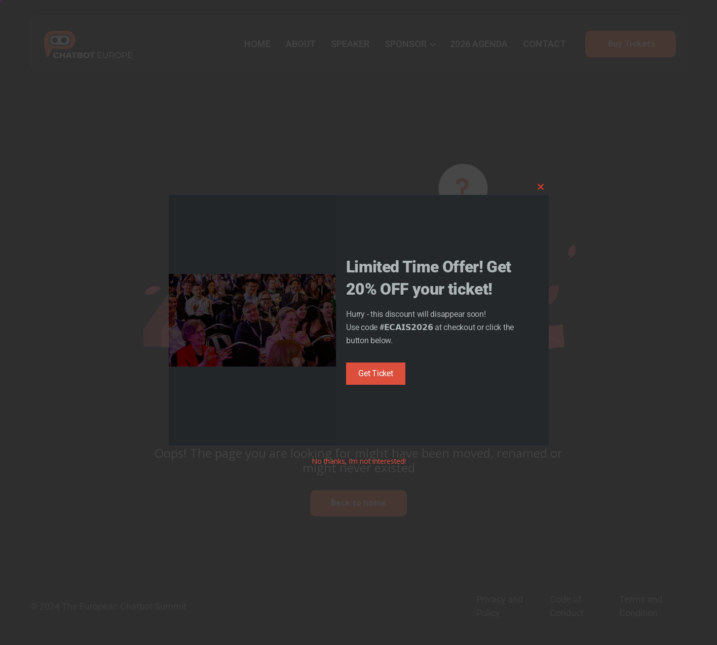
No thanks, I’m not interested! (358, 461)
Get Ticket (375, 373)
